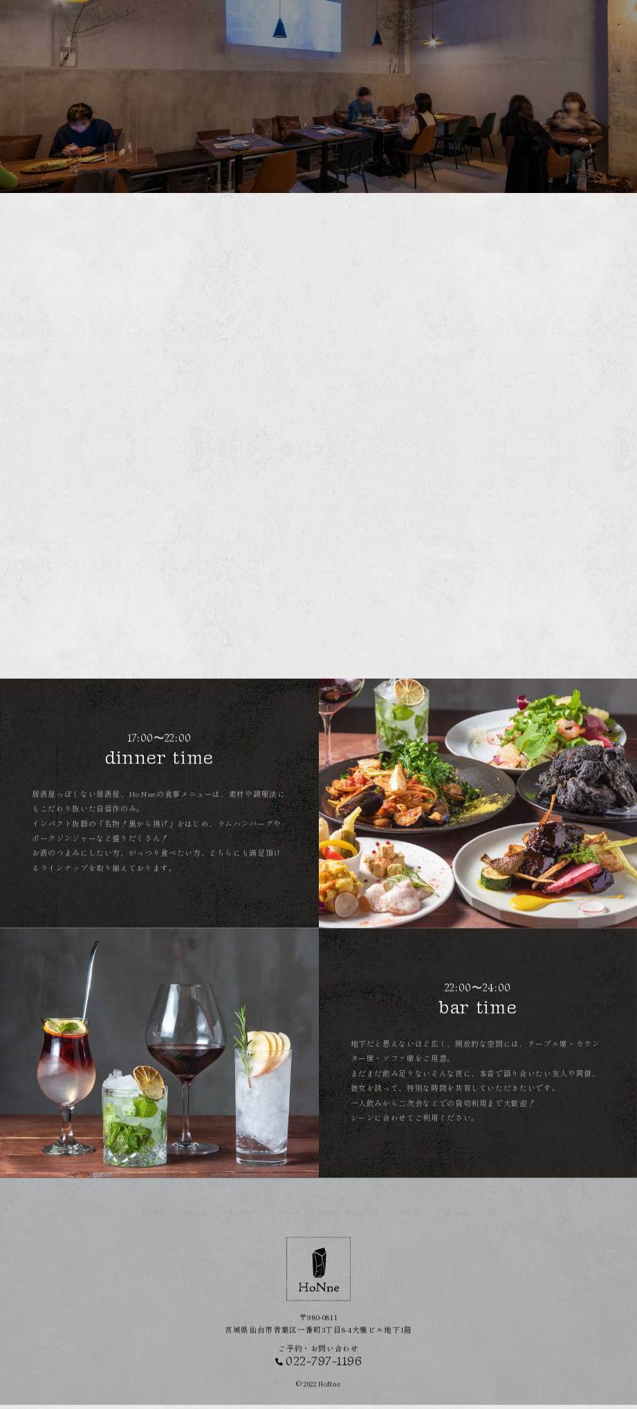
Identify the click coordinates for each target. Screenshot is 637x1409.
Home (247, 27)
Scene (498, 27)
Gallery (334, 27)
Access (541, 27)
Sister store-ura (439, 27)
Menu (288, 27)
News (379, 27)
